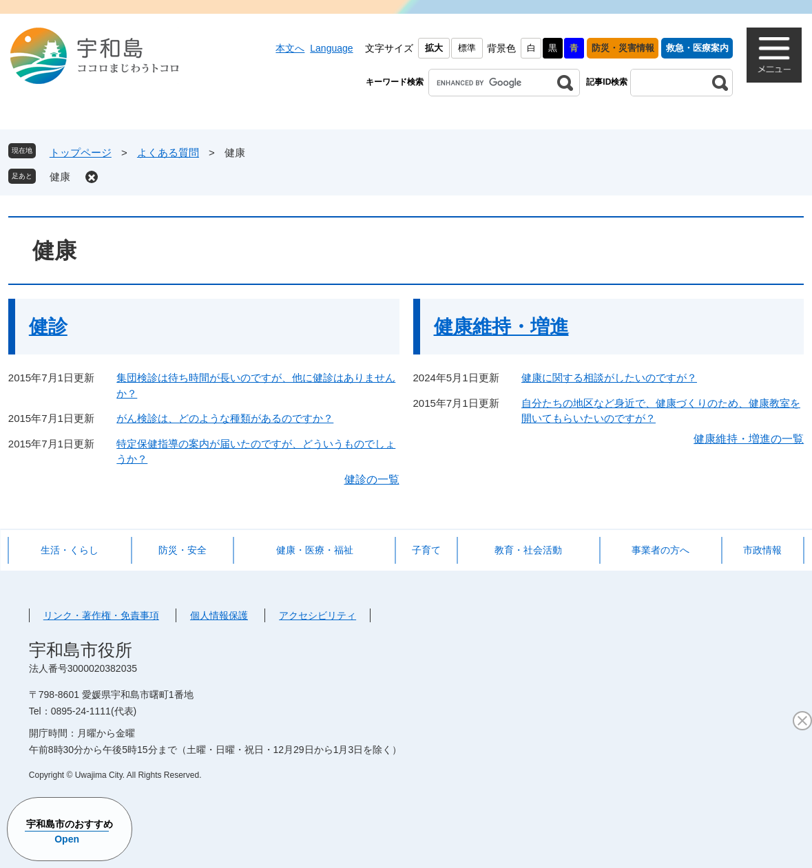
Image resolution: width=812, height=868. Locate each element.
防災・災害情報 (623, 48)
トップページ (81, 152)
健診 (48, 326)
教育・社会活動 (528, 549)
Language (331, 48)
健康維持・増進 (501, 326)
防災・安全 (182, 549)
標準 (467, 48)
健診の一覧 (371, 479)
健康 (60, 176)
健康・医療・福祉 (314, 549)
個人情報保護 (219, 615)
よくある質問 (168, 152)
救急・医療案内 (697, 48)
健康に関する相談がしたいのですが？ (609, 377)
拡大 (434, 48)
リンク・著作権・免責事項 (101, 615)
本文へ (289, 48)
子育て (426, 549)
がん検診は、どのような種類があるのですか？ (224, 418)
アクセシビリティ (317, 615)
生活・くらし (69, 549)
